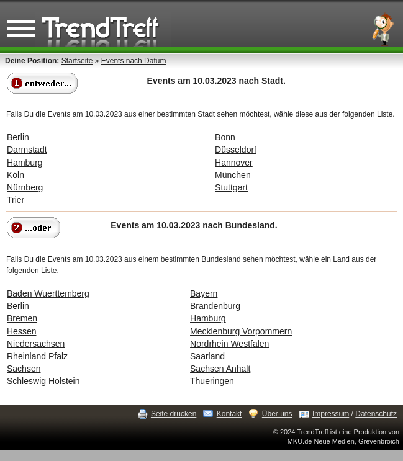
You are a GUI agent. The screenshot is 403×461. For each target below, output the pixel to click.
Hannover (234, 163)
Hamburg (25, 163)
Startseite (77, 60)
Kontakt (229, 414)
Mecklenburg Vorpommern (241, 331)
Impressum (330, 414)
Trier (15, 200)
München (233, 175)
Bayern (203, 293)
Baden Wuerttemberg (48, 293)
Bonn (225, 137)
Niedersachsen (36, 344)
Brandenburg (215, 306)
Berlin (18, 137)
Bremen (22, 318)
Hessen (21, 331)
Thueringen (212, 381)
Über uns (277, 414)
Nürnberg (25, 187)
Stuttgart (231, 187)
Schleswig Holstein (43, 381)
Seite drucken (173, 414)
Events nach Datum (133, 60)
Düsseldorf (235, 149)
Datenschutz (376, 414)
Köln (15, 175)
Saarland (207, 356)
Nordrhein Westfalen (229, 344)
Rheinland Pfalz (37, 356)
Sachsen (23, 369)
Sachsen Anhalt (220, 369)
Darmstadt (27, 149)
